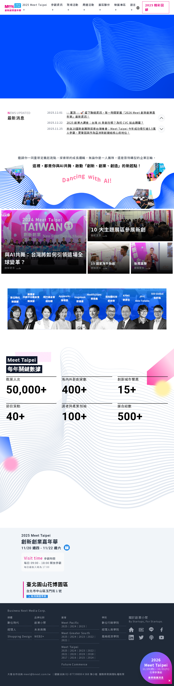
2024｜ (74, 626)
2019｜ (83, 654)
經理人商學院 (110, 629)
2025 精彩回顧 (154, 7)
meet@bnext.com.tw (37, 674)
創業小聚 (40, 623)
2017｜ (65, 657)
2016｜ (74, 657)
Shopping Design (20, 636)
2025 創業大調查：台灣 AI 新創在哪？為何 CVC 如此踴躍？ (105, 123)
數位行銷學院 (110, 623)
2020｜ (74, 654)
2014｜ (92, 657)
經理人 (12, 629)
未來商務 (40, 629)
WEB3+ (39, 636)
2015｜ (83, 657)
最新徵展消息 (156, 677)
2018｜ (92, 654)
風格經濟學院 (110, 636)
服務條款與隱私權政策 (112, 674)
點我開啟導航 (37, 596)
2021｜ (65, 640)
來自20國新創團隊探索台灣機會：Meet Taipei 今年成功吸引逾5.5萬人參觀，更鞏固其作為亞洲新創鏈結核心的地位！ (111, 131)
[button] (11, 309)
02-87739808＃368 (77, 674)
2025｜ (65, 626)
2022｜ (92, 636)
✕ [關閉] (169, 680)
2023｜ (83, 626)
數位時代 (13, 623)
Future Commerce (74, 664)
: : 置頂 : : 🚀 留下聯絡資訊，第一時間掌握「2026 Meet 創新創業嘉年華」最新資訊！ (111, 114)
